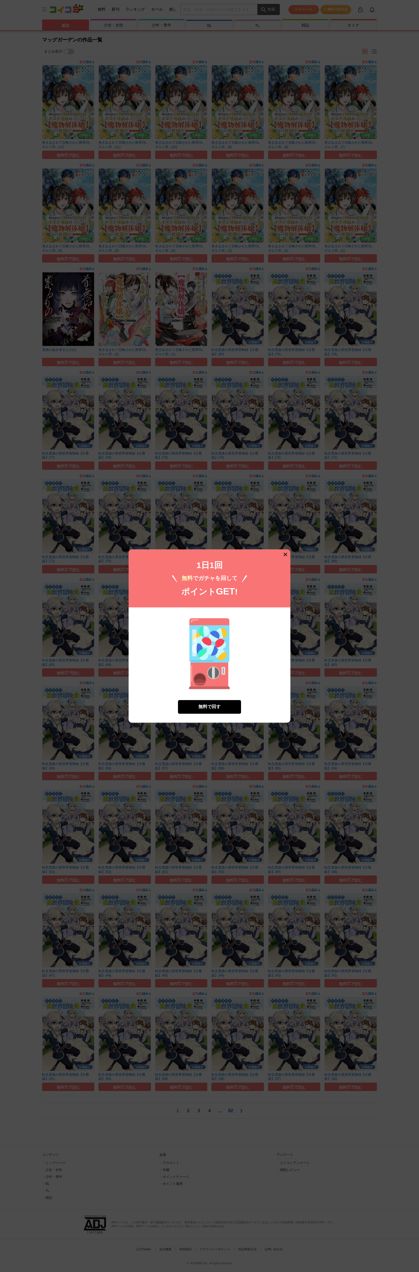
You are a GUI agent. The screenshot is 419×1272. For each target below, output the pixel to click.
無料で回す (209, 706)
